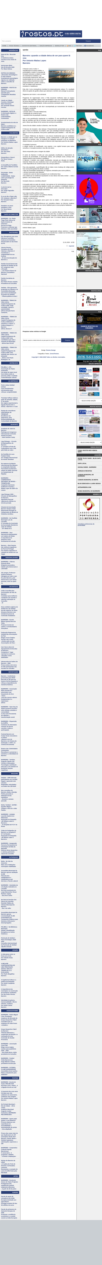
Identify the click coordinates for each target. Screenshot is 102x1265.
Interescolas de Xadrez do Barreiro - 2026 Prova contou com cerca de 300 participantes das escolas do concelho (9, 665)
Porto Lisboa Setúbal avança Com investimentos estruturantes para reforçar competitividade (9, 388)
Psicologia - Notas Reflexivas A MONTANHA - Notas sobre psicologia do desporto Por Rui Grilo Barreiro (8, 178)
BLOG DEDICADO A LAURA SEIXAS (89, 483)
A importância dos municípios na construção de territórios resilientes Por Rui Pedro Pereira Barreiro (9, 992)
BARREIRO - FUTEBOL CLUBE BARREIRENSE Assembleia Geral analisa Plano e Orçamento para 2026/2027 (9, 1071)
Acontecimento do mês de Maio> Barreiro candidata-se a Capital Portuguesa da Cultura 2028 (9, 126)
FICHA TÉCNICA (14, 46)
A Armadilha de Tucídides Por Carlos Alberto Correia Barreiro (9, 166)
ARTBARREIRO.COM (84, 487)
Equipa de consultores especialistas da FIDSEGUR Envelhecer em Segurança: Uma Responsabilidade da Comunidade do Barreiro (9, 416)
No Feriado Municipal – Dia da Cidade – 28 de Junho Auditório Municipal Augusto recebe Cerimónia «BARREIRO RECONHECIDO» (8, 1109)
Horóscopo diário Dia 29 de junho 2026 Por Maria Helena (7, 67)
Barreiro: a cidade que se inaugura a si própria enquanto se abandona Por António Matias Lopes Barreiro (9, 140)
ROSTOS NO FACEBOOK (93, 270)
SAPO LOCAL (82, 463)
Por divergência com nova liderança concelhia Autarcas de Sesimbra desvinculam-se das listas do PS (9, 240)
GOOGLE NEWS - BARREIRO (87, 467)
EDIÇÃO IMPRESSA (46, 46)
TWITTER (78, 46)
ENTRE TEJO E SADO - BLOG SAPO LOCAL (89, 459)
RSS (69, 46)
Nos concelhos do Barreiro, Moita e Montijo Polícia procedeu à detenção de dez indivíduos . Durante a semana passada (9, 796)
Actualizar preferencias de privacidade (86, 524)
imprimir (70, 246)
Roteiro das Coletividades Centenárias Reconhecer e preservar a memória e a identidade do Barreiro (9, 752)
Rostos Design (51, 350)
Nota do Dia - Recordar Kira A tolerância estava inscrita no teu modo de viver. (8, 58)
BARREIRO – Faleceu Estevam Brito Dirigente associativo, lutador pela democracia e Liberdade (9, 565)
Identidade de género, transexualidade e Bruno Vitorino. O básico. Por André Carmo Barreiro (9, 1003)
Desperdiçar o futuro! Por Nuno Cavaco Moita (8, 159)
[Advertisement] (49, 14)
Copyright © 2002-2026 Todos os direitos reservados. (48, 357)
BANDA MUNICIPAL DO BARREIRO (89, 491)
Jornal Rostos (54, 353)
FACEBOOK (89, 46)
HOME (4, 46)
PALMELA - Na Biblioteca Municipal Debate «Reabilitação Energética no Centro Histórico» (9, 930)
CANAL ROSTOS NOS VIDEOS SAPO (87, 451)
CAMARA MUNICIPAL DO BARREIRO (86, 475)
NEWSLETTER (60, 46)
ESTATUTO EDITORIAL (29, 46)
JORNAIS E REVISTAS (85, 471)
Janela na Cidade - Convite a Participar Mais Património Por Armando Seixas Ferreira (7, 104)
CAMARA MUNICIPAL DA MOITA (88, 480)
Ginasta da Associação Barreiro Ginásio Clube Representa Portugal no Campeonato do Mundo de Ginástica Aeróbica (9, 510)
